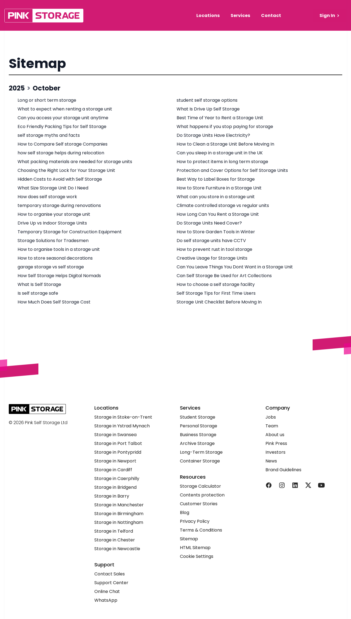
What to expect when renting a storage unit (65, 109)
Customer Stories (198, 504)
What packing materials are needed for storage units (75, 161)
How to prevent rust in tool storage (214, 249)
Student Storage (197, 417)
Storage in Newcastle (117, 549)
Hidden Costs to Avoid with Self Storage (60, 179)
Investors (275, 452)
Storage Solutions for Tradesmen (53, 240)
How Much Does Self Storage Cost (54, 302)
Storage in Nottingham (118, 522)
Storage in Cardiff (113, 470)
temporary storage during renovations (59, 205)
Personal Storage (198, 426)
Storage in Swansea (115, 434)
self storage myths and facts (49, 135)
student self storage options (207, 100)
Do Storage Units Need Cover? (209, 223)
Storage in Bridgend (115, 487)
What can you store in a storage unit (216, 197)
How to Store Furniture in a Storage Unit (219, 188)
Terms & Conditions (201, 530)
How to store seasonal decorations (55, 258)
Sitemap (37, 63)
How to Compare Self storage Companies (62, 144)
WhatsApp (105, 600)
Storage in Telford (113, 531)
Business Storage (198, 434)
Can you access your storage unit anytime (63, 118)
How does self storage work (47, 197)
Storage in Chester (114, 540)
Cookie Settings (196, 556)
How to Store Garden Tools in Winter (216, 232)
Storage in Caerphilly (116, 478)
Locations (208, 15)
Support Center (111, 583)
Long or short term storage (47, 100)
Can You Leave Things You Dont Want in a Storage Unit (235, 267)
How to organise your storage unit (54, 214)
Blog (184, 512)
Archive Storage (197, 443)
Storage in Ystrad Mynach (122, 426)
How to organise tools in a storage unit (59, 249)
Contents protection (202, 495)
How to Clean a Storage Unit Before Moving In (225, 144)
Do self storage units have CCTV (211, 240)
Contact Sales (109, 574)
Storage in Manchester (119, 505)
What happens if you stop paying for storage (225, 126)
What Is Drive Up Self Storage (208, 109)
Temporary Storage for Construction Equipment (70, 232)
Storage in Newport (115, 461)
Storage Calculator (200, 486)
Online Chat (107, 591)
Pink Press (276, 443)
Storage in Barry (111, 496)
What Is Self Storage (39, 284)
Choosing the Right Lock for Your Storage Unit (66, 170)
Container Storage (200, 461)
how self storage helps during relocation (61, 153)
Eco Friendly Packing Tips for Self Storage (62, 126)
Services (240, 15)
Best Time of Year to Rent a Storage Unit (220, 118)
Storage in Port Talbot (118, 443)
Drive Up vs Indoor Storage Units (52, 223)
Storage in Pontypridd (117, 452)
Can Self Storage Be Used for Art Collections (224, 275)
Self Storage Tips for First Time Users (216, 293)
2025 (17, 88)
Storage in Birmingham (118, 513)
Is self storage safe (38, 293)
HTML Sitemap (195, 547)
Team (271, 426)
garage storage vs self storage (51, 267)
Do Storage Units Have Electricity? (213, 135)
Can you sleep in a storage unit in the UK (220, 153)
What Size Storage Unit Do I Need (53, 188)
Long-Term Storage (201, 452)
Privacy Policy (195, 521)
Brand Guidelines (283, 470)
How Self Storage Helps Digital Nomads (59, 275)
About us (274, 434)
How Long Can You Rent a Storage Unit (218, 214)
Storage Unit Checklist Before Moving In (219, 302)
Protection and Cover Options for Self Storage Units (232, 170)
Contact (271, 15)
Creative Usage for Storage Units (212, 258)
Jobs (270, 417)
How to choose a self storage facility (216, 284)
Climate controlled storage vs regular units (223, 205)
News (271, 461)
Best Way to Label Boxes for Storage (216, 179)
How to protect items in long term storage (222, 161)
